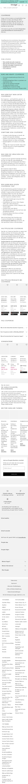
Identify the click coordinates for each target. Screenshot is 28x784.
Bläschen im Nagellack (7, 768)
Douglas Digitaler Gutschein (6, 661)
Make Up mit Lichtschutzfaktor (19, 684)
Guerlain (4, 649)
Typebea (4, 605)
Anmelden (14, 474)
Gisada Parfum (5, 631)
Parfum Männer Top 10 (20, 605)
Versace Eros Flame (7, 680)
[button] (14, 328)
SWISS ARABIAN (6, 614)
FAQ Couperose (7, 68)
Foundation (18, 642)
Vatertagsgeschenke (20, 670)
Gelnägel (17, 626)
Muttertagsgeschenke (20, 660)
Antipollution (18, 702)
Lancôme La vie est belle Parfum (6, 701)
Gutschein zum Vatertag (21, 676)
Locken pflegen (6, 746)
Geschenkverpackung (7, 729)
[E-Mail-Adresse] (14, 468)
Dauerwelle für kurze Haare (20, 710)
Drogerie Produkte (19, 614)
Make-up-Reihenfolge (7, 773)
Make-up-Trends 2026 (7, 727)
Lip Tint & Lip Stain (19, 617)
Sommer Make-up (19, 681)
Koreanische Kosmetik (20, 609)
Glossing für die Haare (20, 619)
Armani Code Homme (7, 717)
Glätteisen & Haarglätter (21, 629)
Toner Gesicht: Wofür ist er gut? (21, 696)
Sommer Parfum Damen (8, 741)
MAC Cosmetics (6, 636)
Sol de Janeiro (5, 617)
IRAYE (3, 619)
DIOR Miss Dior (6, 678)
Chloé (3, 711)
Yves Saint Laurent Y (7, 686)
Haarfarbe (17, 644)
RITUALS (4, 626)
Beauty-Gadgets (19, 704)
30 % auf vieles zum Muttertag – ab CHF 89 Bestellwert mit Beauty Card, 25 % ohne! (9, 2)
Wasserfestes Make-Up (21, 687)
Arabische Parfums (19, 612)
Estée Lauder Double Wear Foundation (7, 720)
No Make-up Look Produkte (19, 690)
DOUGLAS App (6, 731)
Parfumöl (17, 693)
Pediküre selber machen (21, 621)
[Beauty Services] (15, 5)
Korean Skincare (19, 607)
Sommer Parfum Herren (7, 738)
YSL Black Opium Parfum (6, 694)
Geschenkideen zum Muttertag (20, 667)
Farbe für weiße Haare (7, 770)
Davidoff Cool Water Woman (7, 714)
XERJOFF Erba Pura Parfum (7, 671)
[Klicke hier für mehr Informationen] (26, 2)
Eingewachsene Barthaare (19, 653)
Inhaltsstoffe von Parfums (6, 776)
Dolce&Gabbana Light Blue (7, 708)
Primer (16, 637)
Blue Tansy (17, 707)
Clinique (4, 638)
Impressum (14, 583)
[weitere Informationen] (8, 364)
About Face (5, 624)
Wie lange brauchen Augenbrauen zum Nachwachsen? (7, 762)
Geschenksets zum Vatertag (19, 673)
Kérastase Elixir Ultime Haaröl (7, 665)
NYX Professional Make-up (8, 644)
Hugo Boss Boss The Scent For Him (7, 698)
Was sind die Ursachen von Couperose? (13, 63)
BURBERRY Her (5, 688)
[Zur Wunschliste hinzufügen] (7, 285)
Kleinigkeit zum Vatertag (21, 679)
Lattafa (3, 612)
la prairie (4, 647)
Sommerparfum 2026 (7, 736)
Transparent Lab (6, 609)
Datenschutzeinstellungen (14, 592)
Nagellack (17, 639)
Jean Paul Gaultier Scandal (6, 683)
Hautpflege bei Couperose (9, 66)
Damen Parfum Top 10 (20, 602)
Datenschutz (14, 580)
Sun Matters (5, 621)
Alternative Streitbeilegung (13, 586)
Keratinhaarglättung (7, 752)
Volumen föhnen (19, 713)
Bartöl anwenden (19, 650)
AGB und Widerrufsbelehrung (14, 589)
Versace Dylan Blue (7, 691)
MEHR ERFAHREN (3, 450)
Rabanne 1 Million (6, 704)
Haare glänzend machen (6, 749)
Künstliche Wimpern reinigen (7, 757)
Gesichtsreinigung (19, 699)
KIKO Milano (5, 629)
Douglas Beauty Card (7, 734)
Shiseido (4, 651)
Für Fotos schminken (7, 754)
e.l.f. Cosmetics (5, 633)
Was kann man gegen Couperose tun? (12, 65)
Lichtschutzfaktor (6, 766)
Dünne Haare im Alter (20, 635)
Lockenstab (18, 624)
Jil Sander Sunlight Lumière (6, 675)
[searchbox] (14, 7)
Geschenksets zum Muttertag (19, 663)
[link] (4, 299)
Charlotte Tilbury (6, 602)
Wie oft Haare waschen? (8, 743)
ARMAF (4, 607)
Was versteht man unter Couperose (11, 62)
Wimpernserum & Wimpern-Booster (19, 632)
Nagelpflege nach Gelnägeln (19, 647)
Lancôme (4, 641)
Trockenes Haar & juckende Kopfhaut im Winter (7, 781)
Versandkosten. (22, 537)
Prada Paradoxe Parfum (8, 668)
